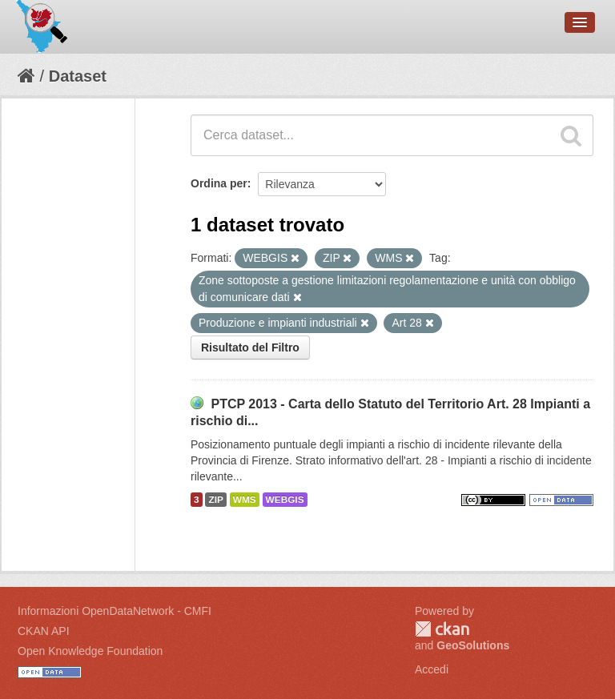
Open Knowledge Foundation (90, 651)
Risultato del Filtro (250, 347)
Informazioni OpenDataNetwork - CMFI (114, 611)
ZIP (215, 499)
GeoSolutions (472, 645)
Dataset (78, 76)
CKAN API (44, 631)
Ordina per (219, 183)
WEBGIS (285, 499)
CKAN (442, 629)
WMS (244, 499)
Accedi (431, 669)
